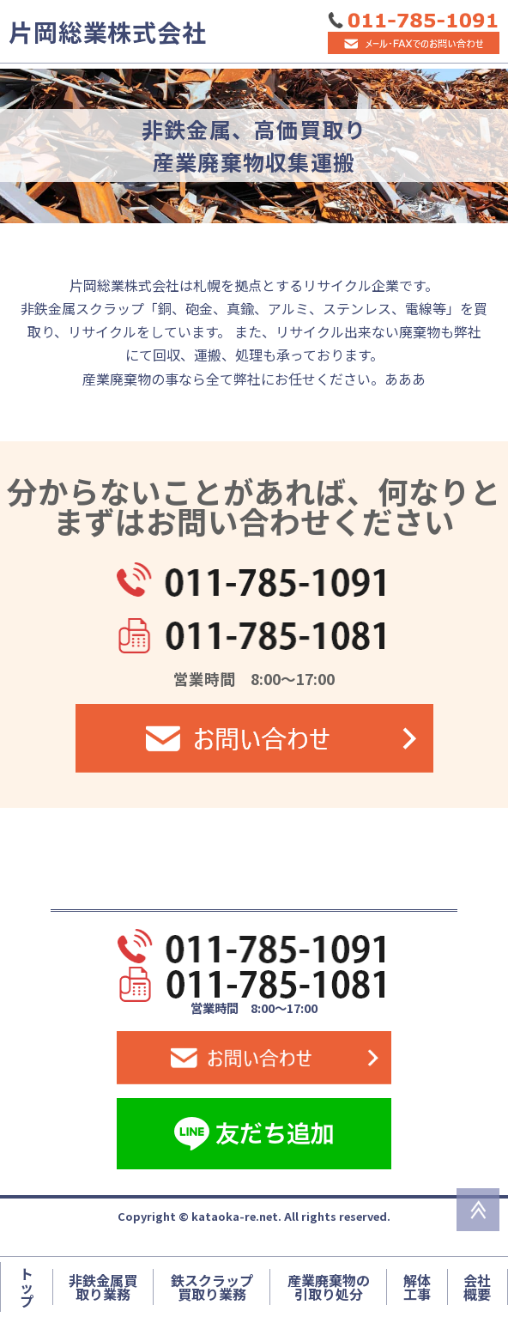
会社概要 (477, 1287)
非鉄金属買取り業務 (103, 1287)
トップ (26, 1287)
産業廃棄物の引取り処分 (328, 1287)
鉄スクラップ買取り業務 (212, 1287)
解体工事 (417, 1287)
